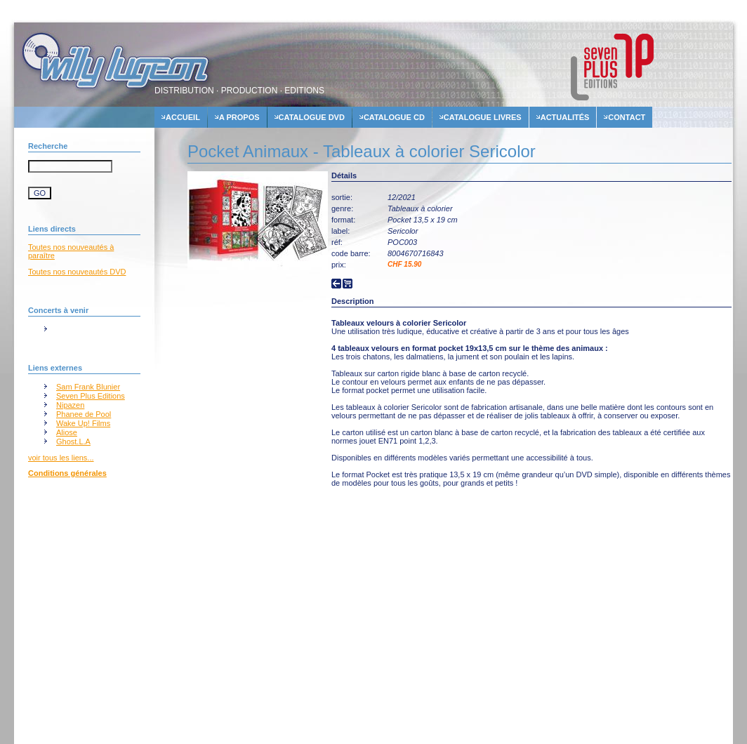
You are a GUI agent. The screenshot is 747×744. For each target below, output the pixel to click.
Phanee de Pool (83, 414)
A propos (239, 117)
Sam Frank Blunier (88, 387)
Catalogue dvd (312, 117)
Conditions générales (67, 473)
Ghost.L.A (73, 441)
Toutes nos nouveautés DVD (77, 271)
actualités (565, 117)
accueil (183, 117)
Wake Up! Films (83, 423)
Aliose (66, 432)
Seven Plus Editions (90, 396)
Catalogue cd (394, 117)
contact (626, 117)
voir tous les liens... (61, 457)
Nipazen (70, 405)
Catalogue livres (483, 117)
